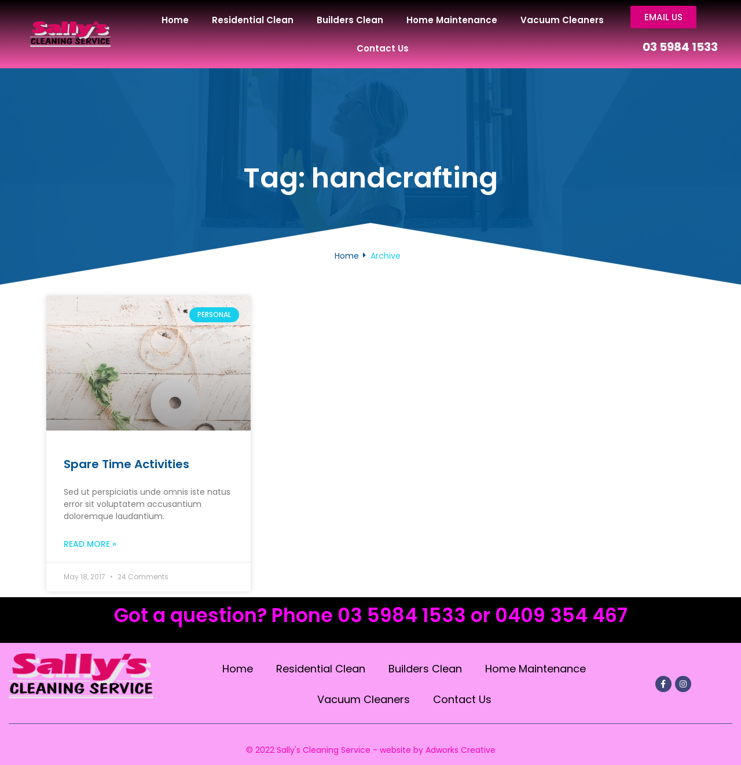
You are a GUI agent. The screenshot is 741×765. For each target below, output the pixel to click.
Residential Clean (253, 20)
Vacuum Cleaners (562, 20)
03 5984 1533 (680, 47)
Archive (385, 256)
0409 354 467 (561, 616)
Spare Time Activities (126, 465)
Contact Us (383, 48)
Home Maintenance (451, 20)
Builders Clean (350, 20)
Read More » (90, 544)
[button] (664, 17)
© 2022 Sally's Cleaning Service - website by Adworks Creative (371, 750)
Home (175, 20)
